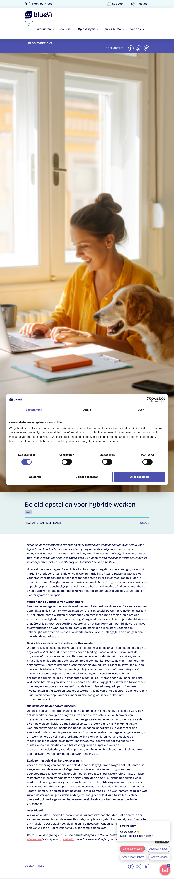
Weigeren (34, 477)
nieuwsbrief (34, 839)
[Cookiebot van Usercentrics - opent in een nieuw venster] (149, 399)
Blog (28, 512)
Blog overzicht (38, 43)
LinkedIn (68, 839)
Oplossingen (88, 29)
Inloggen (141, 3)
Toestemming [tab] (33, 409)
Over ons (137, 29)
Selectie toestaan (87, 477)
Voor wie (66, 29)
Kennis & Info (114, 29)
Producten (46, 29)
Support (115, 3)
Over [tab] (141, 409)
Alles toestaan (139, 477)
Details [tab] (87, 409)
